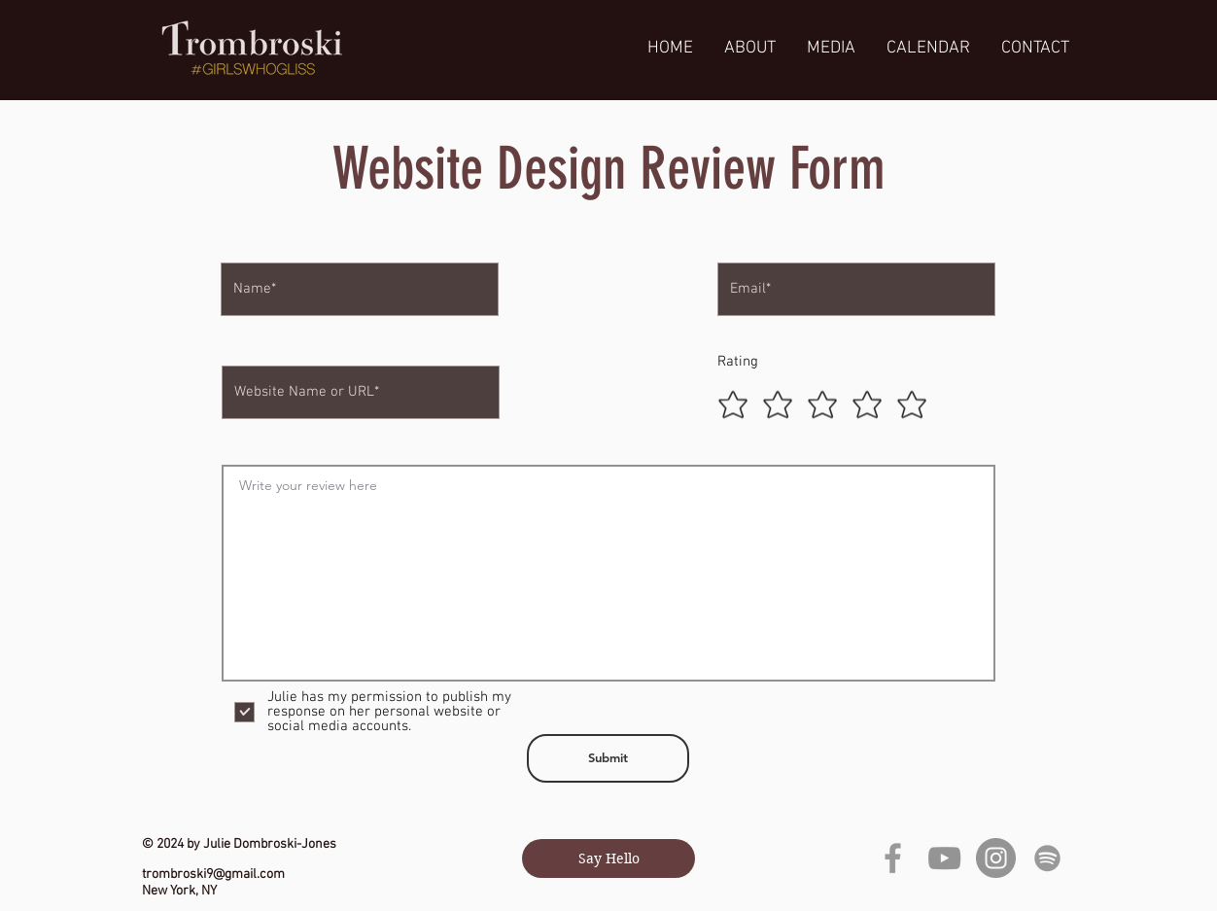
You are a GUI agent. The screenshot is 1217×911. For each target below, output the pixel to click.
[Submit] (608, 758)
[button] (831, 48)
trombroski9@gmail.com (213, 874)
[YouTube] (944, 858)
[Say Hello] (608, 858)
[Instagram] (996, 858)
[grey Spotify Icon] (1047, 858)
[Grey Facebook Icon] (893, 858)
